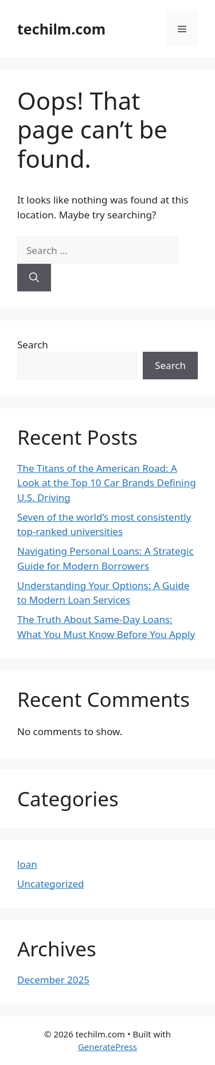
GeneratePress (107, 1046)
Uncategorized (50, 883)
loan (27, 864)
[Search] (34, 277)
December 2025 (53, 979)
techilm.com (61, 29)
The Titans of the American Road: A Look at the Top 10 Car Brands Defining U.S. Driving (106, 483)
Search (32, 344)
